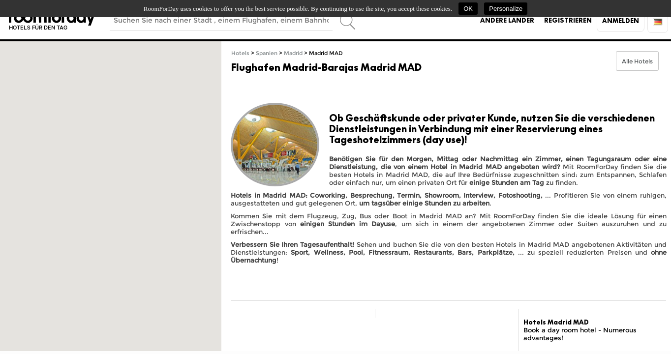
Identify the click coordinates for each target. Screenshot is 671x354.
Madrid (293, 53)
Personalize (505, 8)
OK (468, 8)
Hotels (240, 53)
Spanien (266, 53)
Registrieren (568, 20)
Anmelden (620, 21)
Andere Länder (507, 20)
